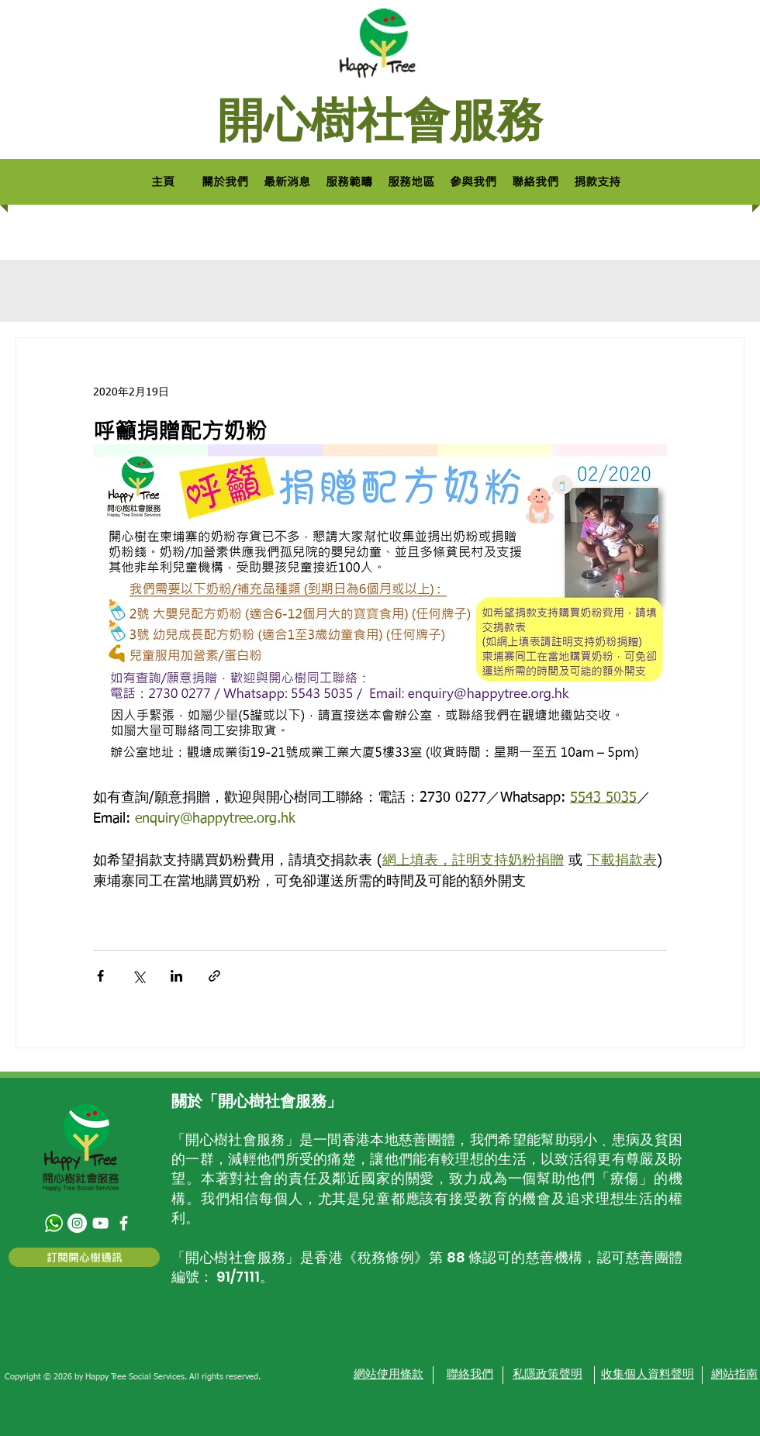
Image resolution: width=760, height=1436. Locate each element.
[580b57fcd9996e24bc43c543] (54, 1223)
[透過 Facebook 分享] (100, 975)
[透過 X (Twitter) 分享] (138, 975)
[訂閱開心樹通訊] (84, 1257)
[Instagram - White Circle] (77, 1223)
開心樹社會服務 (380, 120)
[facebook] (123, 1223)
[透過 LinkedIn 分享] (176, 975)
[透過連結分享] (214, 975)
